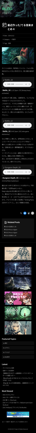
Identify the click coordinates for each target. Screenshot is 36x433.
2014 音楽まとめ (11, 227)
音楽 (9, 43)
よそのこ (7, 348)
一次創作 (13, 39)
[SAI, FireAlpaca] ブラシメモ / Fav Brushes (14, 407)
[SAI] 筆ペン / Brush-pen (9, 400)
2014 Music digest (11, 229)
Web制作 (7, 357)
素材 (6, 343)
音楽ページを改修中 (8, 371)
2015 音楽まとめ (11, 235)
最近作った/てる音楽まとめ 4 (20, 27)
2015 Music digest (11, 232)
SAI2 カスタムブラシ (8, 395)
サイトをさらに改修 (8, 368)
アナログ (7, 352)
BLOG (7, 9)
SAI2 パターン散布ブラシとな (11, 397)
